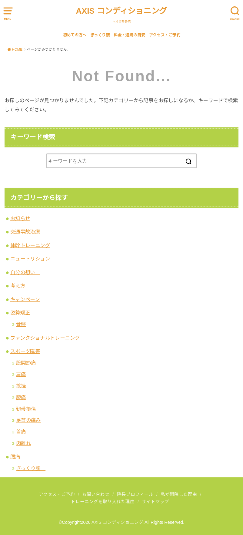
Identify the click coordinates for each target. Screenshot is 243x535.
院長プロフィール (135, 494)
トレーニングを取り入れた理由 (103, 501)
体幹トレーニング (30, 245)
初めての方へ (74, 35)
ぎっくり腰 (100, 35)
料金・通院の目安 (129, 35)
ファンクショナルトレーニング (45, 338)
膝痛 (21, 397)
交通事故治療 (25, 231)
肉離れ (23, 443)
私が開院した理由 (179, 494)
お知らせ (20, 218)
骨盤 (21, 324)
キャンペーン (25, 299)
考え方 (17, 285)
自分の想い (25, 272)
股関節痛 (26, 362)
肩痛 (21, 374)
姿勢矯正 (20, 312)
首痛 (21, 431)
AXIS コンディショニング (121, 10)
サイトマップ (155, 501)
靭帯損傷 (26, 409)
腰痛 (15, 456)
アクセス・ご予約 (164, 35)
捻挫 (21, 386)
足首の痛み (28, 420)
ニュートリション (30, 258)
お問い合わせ (95, 494)
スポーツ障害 (25, 351)
